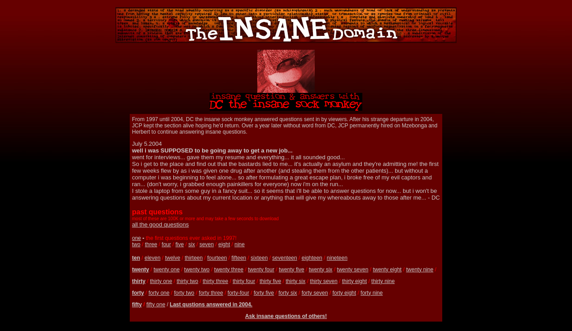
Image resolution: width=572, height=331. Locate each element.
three (151, 244)
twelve (172, 258)
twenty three (228, 269)
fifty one (155, 304)
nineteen (337, 258)
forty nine (372, 293)
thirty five (270, 281)
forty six (287, 293)
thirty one (161, 281)
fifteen (239, 258)
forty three (211, 293)
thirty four (244, 281)
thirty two (187, 281)
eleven (152, 258)
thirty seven (323, 281)
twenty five (291, 269)
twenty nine (419, 269)
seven (206, 244)
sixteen (259, 258)
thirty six (295, 281)
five (180, 244)
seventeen (284, 258)
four (166, 244)
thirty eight (354, 281)
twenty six (321, 269)
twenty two (197, 269)
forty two (184, 293)
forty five (264, 293)
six (191, 244)
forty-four (238, 293)
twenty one (167, 269)
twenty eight (387, 269)
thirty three (215, 281)
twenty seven (352, 269)
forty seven (315, 293)
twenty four (261, 269)
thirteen (193, 258)
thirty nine (383, 281)
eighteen (312, 258)
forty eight (344, 293)
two (136, 244)
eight (224, 244)
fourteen (217, 258)
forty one (159, 293)
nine (239, 244)
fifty (137, 304)
